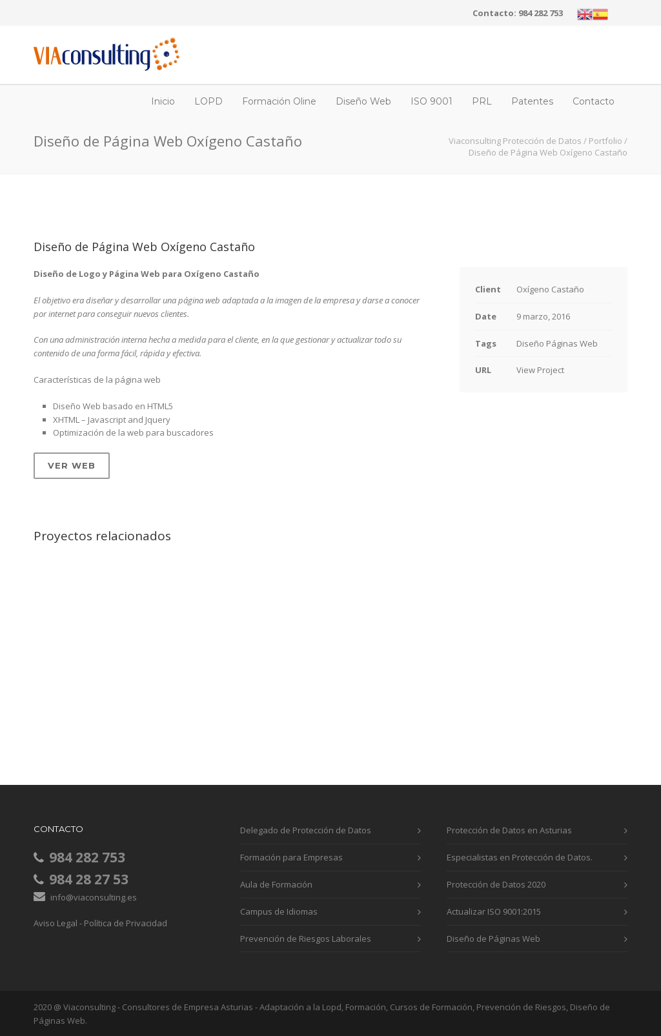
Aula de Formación (276, 884)
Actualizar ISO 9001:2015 (494, 911)
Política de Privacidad (125, 923)
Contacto (594, 101)
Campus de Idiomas (279, 911)
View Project (540, 370)
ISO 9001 (432, 101)
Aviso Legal (55, 923)
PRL (482, 101)
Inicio (163, 101)
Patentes (532, 101)
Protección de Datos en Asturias (509, 830)
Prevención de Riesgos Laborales (305, 938)
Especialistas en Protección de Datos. (520, 857)
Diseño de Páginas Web (493, 938)
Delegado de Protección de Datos (305, 830)
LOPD (208, 101)
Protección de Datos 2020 (496, 884)
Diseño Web (363, 101)
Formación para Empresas (291, 857)
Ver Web (72, 465)
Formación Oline (279, 101)
